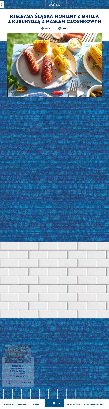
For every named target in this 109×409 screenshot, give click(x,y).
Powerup (100, 404)
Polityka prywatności (16, 404)
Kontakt (36, 404)
